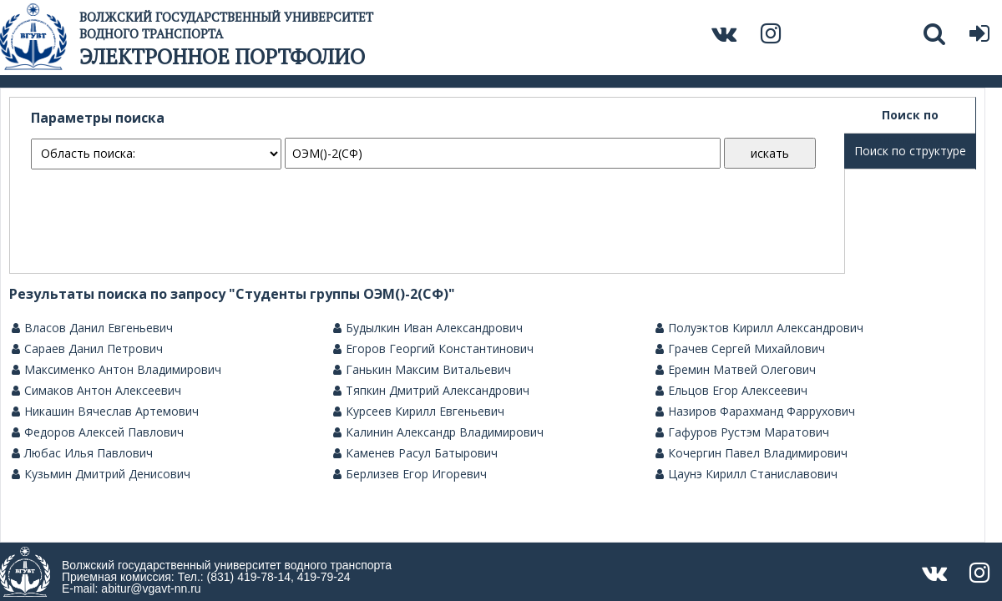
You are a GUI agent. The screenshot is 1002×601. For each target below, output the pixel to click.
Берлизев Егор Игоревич (410, 474)
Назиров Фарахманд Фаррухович (755, 411)
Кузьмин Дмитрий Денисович (101, 474)
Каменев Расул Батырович (415, 453)
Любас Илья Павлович (82, 453)
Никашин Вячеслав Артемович (105, 411)
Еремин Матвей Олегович (735, 370)
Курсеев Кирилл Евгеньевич (418, 411)
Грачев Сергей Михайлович (740, 349)
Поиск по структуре (910, 151)
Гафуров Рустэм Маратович (742, 432)
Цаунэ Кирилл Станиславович (746, 474)
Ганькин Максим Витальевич (422, 370)
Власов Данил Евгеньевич (92, 328)
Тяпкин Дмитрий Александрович (431, 390)
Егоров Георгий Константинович (433, 349)
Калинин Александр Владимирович (438, 432)
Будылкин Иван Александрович (428, 328)
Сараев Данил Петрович (87, 349)
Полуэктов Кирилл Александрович (759, 328)
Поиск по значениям (910, 120)
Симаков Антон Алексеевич (96, 390)
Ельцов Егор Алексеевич (731, 390)
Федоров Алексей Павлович (98, 432)
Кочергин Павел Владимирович (751, 453)
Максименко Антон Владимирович (116, 370)
